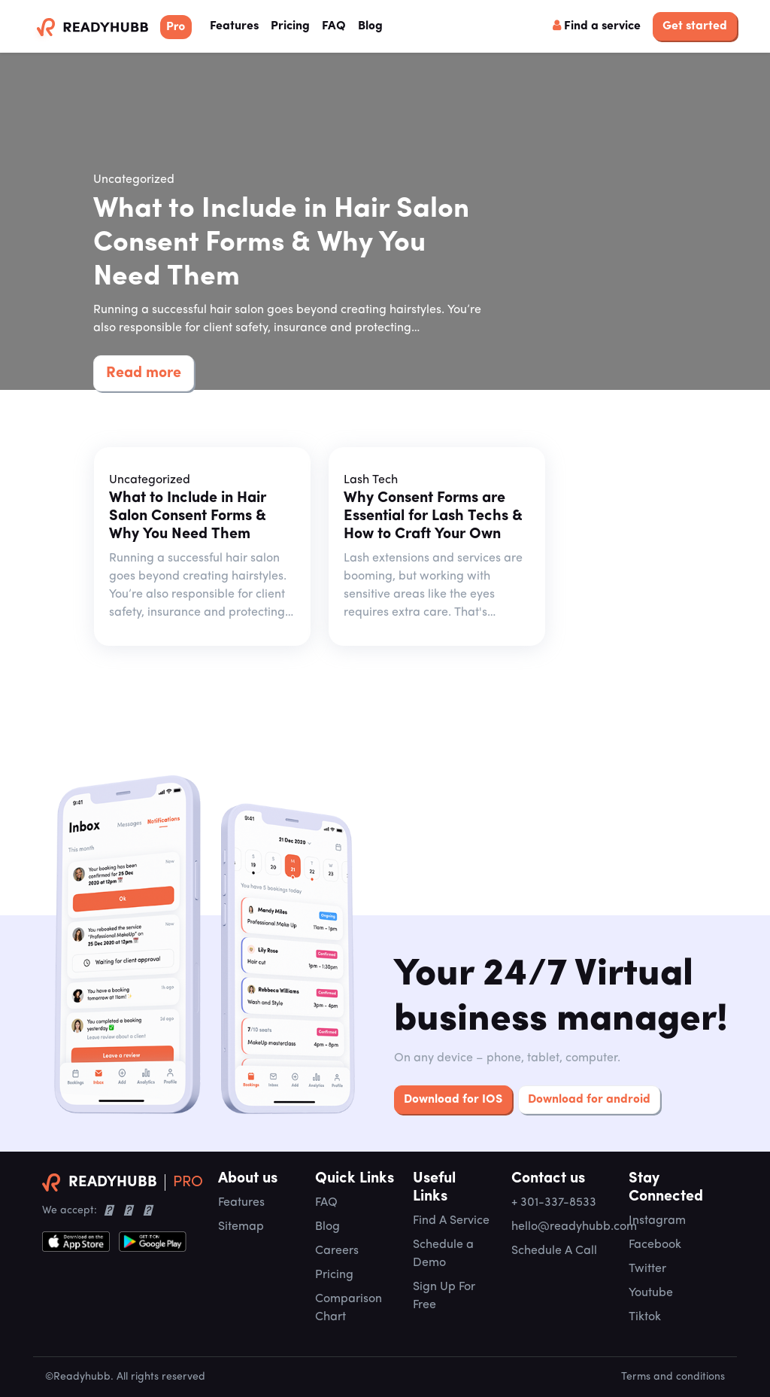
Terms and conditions (673, 1377)
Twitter (647, 1269)
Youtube (651, 1293)
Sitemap (241, 1227)
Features (237, 24)
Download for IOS (453, 1100)
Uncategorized (133, 180)
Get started (694, 26)
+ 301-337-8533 (553, 1203)
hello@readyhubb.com (574, 1227)
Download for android (589, 1100)
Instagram (657, 1221)
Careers (337, 1251)
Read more (143, 373)
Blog (370, 26)
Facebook (655, 1245)
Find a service (597, 25)
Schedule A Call (554, 1251)
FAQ (334, 26)
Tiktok (645, 1317)
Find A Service (451, 1221)
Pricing (290, 26)
